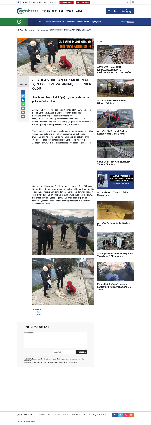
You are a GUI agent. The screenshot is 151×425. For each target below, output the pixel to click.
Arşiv (45, 2)
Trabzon (70, 11)
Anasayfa (41, 415)
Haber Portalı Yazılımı (28, 422)
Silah (38, 312)
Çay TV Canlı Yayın (66, 2)
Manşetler (25, 2)
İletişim (57, 415)
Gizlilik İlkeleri (75, 415)
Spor (54, 11)
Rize (61, 11)
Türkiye (46, 11)
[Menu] (109, 11)
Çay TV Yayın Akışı (83, 2)
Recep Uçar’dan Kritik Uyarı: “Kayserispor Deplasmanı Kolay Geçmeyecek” (73, 22)
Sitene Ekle (53, 2)
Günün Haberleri (36, 2)
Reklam (65, 415)
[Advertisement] (63, 163)
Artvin (79, 11)
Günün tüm (126, 22)
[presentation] (25, 21)
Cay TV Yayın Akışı (99, 415)
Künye (50, 415)
